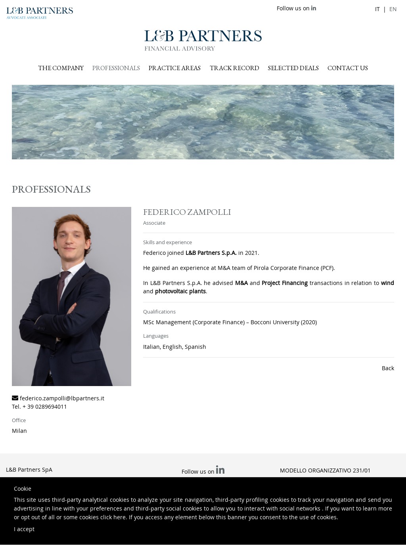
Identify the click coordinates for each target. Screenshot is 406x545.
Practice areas (175, 68)
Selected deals (293, 68)
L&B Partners (39, 13)
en (393, 9)
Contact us (347, 68)
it (377, 9)
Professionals (116, 68)
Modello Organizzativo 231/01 (325, 470)
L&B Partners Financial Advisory (203, 40)
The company (61, 68)
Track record (234, 68)
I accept (24, 529)
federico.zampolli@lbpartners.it (62, 398)
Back (388, 368)
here (119, 517)
